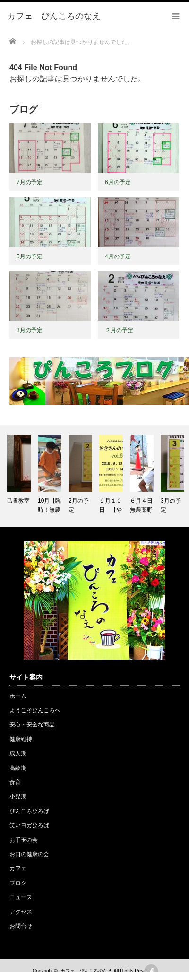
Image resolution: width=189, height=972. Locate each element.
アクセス (20, 912)
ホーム (17, 696)
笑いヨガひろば (29, 825)
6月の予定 (118, 182)
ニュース (20, 897)
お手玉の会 (23, 840)
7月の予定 (30, 182)
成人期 (17, 753)
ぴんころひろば (29, 811)
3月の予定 (30, 330)
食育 (15, 782)
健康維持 (20, 739)
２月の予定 (119, 330)
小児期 (17, 796)
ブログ (17, 883)
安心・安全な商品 (32, 724)
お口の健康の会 (29, 854)
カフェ (17, 868)
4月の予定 (118, 256)
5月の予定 (30, 256)
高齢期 (17, 768)
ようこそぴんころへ (34, 710)
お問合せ (20, 926)
